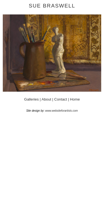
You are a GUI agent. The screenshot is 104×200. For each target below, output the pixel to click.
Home (75, 99)
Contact (60, 99)
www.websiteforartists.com (61, 110)
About (47, 99)
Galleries (31, 99)
